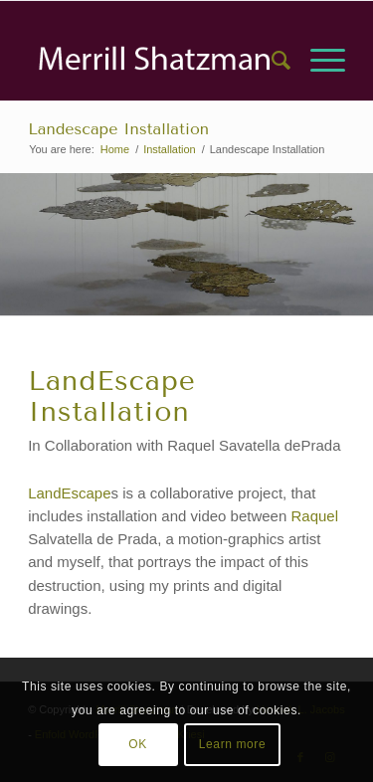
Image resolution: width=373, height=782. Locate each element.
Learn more (232, 744)
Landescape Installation (118, 128)
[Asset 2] (154, 60)
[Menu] (317, 60)
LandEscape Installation (112, 396)
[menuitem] (271, 60)
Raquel (312, 515)
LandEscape (69, 493)
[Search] (271, 60)
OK (137, 744)
